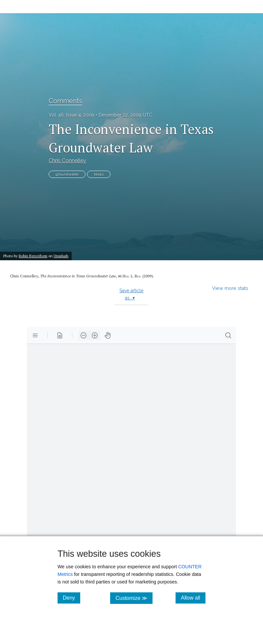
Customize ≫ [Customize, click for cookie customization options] (134, 598)
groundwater (67, 174)
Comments (65, 101)
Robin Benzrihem (33, 255)
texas (99, 174)
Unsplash (61, 255)
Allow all (193, 598)
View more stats (230, 288)
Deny (71, 598)
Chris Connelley (67, 160)
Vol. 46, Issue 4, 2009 (71, 115)
